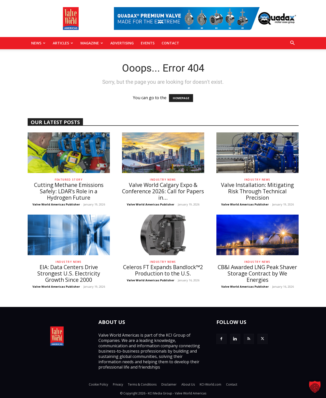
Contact (170, 43)
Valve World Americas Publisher (56, 204)
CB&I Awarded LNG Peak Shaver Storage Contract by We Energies (257, 273)
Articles (63, 43)
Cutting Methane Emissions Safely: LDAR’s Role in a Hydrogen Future (69, 191)
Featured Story (68, 179)
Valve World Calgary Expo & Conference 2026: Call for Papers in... (163, 191)
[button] (292, 43)
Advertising (122, 43)
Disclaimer (169, 384)
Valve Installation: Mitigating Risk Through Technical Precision (257, 191)
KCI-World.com (210, 384)
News (38, 43)
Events (148, 43)
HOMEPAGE (181, 98)
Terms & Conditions (142, 384)
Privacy (118, 384)
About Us (188, 384)
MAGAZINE (91, 43)
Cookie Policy (98, 384)
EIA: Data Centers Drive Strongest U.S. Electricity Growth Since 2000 (68, 273)
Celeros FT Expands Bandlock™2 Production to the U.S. (163, 270)
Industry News (163, 179)
